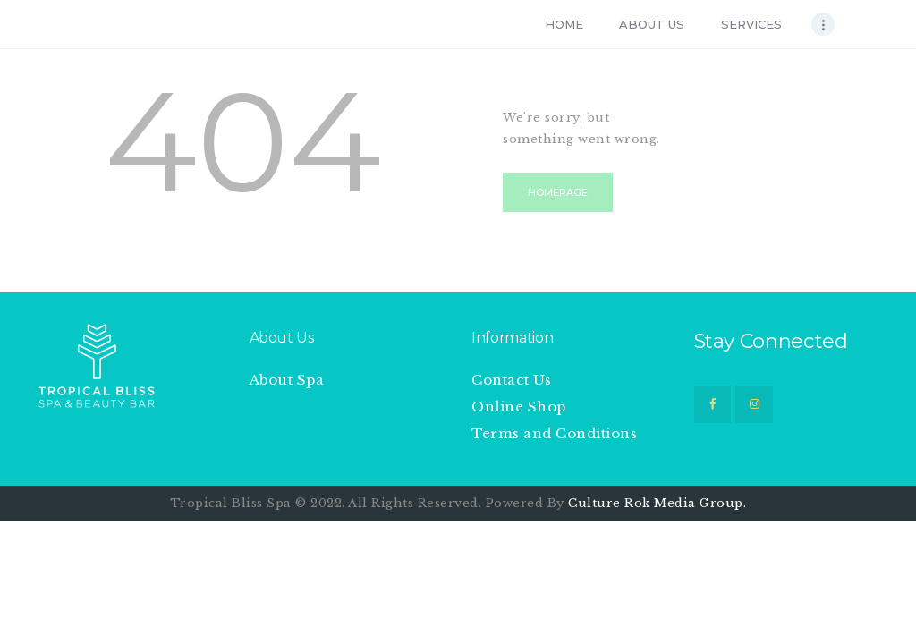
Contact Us (511, 379)
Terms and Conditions (554, 433)
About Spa (287, 379)
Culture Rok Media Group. (657, 503)
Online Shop (518, 406)
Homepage (558, 192)
